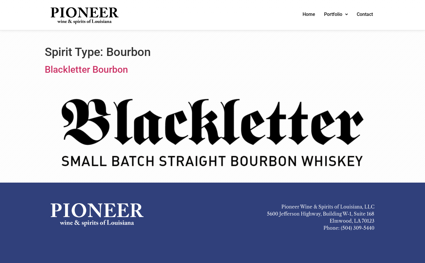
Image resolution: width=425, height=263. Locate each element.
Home (309, 14)
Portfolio (336, 14)
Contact (365, 14)
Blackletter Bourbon (86, 69)
